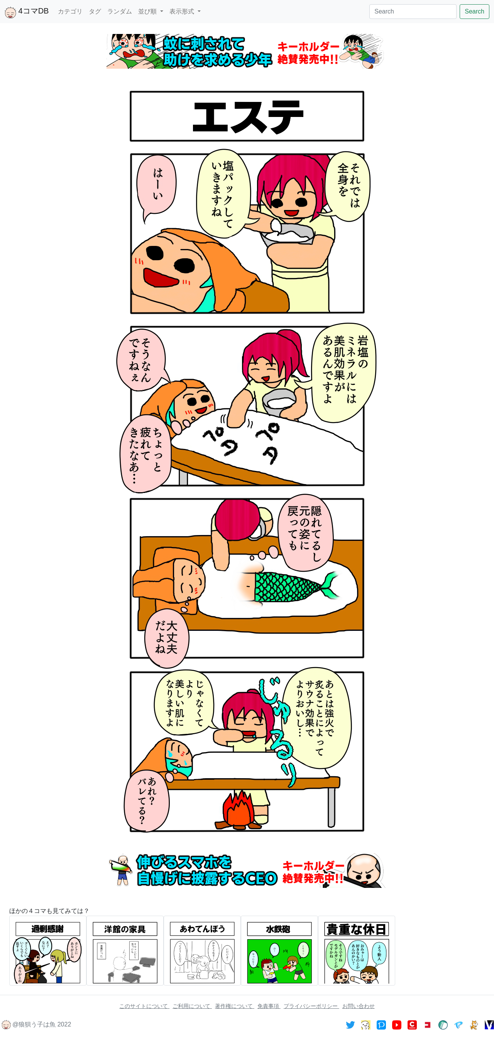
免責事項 (269, 1006)
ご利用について (192, 1006)
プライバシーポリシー (311, 1006)
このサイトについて (144, 1006)
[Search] (413, 11)
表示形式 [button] (182, 11)
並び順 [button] (148, 11)
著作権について (234, 1006)
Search (474, 11)
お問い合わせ (358, 1006)
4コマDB (27, 12)
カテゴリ (70, 11)
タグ (95, 11)
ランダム (119, 11)
